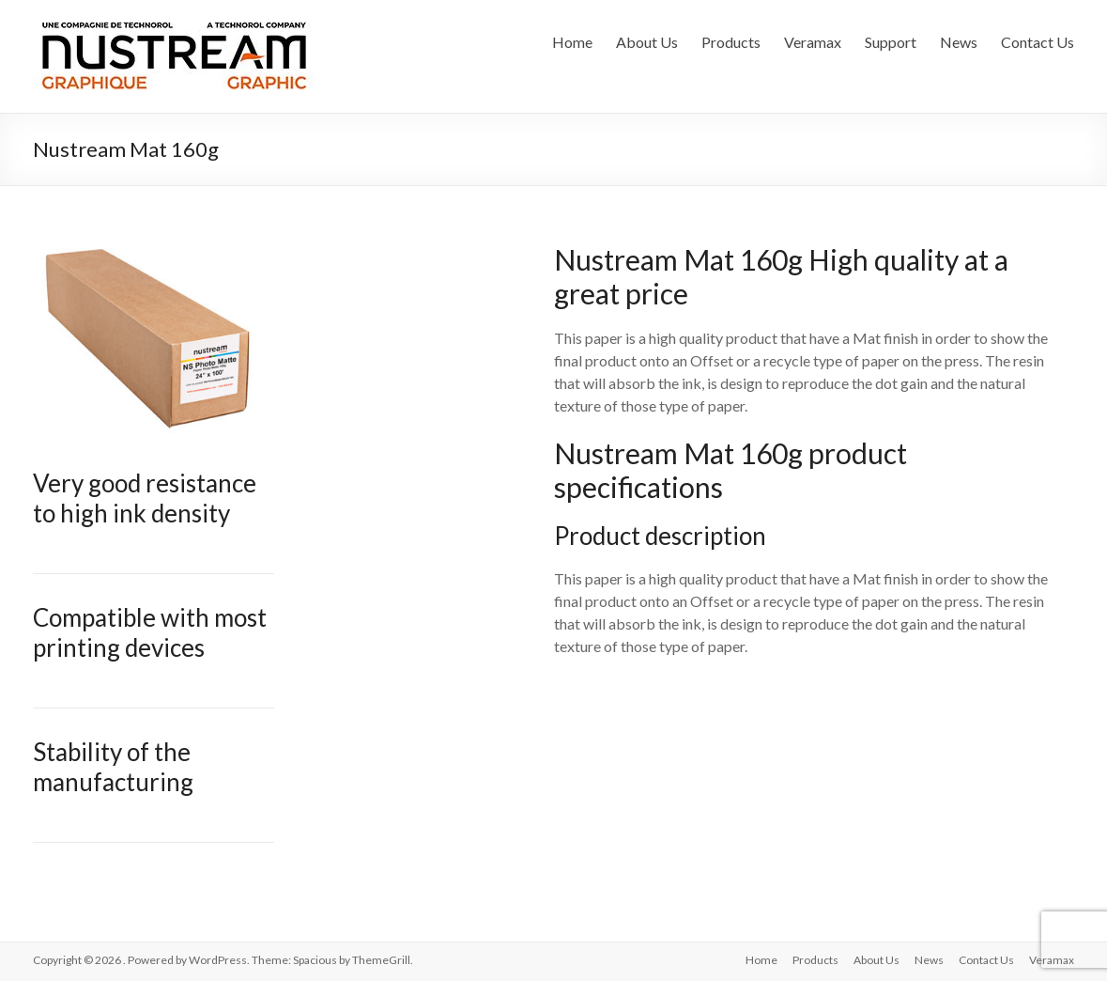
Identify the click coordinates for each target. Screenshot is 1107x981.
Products (731, 42)
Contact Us (1037, 42)
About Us (647, 42)
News (958, 42)
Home (572, 42)
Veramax (812, 42)
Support (890, 42)
